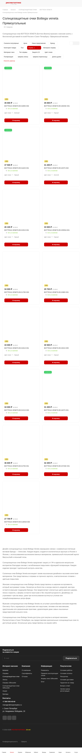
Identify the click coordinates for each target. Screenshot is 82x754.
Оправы (5, 673)
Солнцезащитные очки (11, 676)
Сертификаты (27, 673)
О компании (26, 670)
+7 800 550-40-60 (9, 701)
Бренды (5, 694)
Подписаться (71, 658)
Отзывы (25, 676)
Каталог (5, 670)
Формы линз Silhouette (49, 678)
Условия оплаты (66, 673)
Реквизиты (45, 670)
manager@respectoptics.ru (12, 705)
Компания (26, 666)
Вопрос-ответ (65, 686)
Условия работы (66, 670)
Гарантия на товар (67, 683)
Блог (42, 682)
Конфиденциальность (10, 741)
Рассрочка (64, 676)
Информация (46, 666)
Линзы (5, 679)
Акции (5, 691)
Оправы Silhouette (9, 683)
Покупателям (65, 666)
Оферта (24, 741)
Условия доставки (66, 679)
